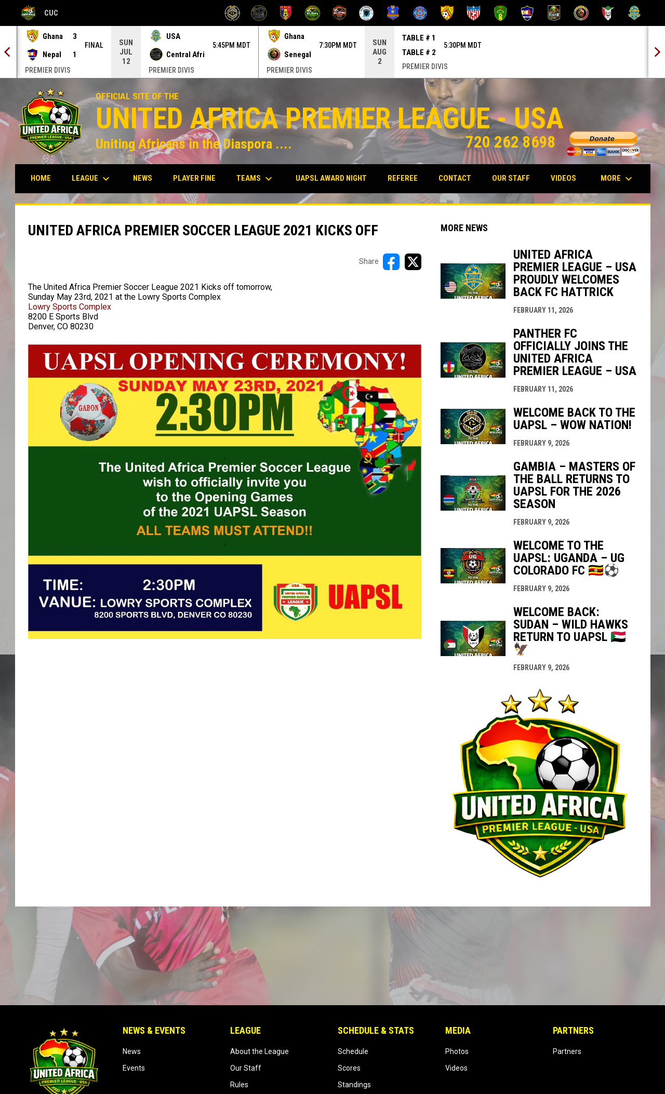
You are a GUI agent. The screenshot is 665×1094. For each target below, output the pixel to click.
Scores (349, 1068)
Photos (457, 1051)
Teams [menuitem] (255, 178)
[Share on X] (413, 262)
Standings (354, 1084)
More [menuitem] (618, 178)
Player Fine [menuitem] (198, 178)
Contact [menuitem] (454, 178)
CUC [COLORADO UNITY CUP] (39, 13)
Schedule (353, 1051)
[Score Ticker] (332, 52)
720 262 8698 (553, 142)
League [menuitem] (92, 178)
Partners (567, 1051)
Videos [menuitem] (563, 178)
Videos (456, 1068)
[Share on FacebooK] (391, 262)
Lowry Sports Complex (69, 307)
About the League (259, 1051)
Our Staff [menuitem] (511, 178)
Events (134, 1068)
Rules (239, 1084)
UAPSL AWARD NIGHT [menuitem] (335, 178)
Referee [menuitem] (406, 178)
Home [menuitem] (41, 178)
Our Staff (245, 1068)
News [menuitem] (142, 178)
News (132, 1051)
